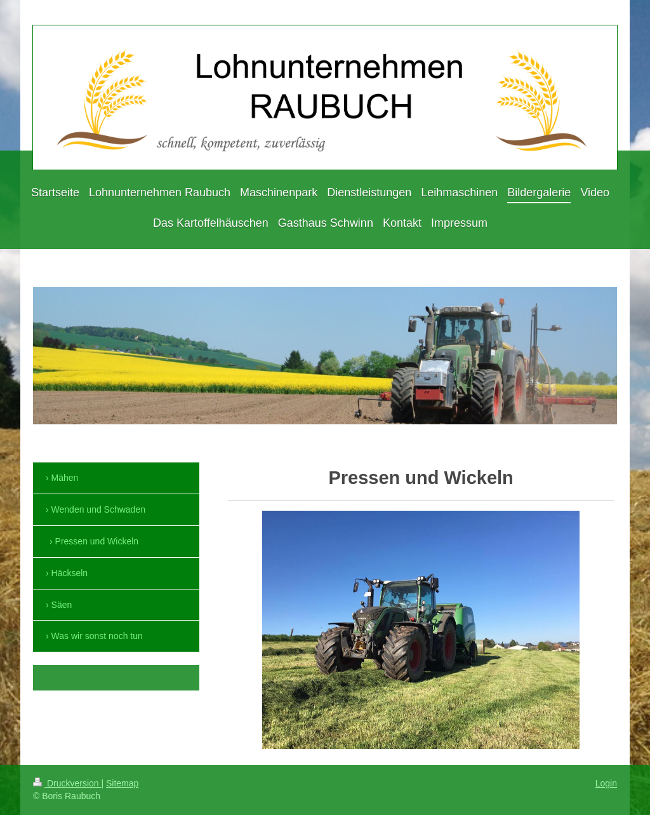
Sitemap (122, 783)
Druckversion (67, 783)
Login (606, 783)
